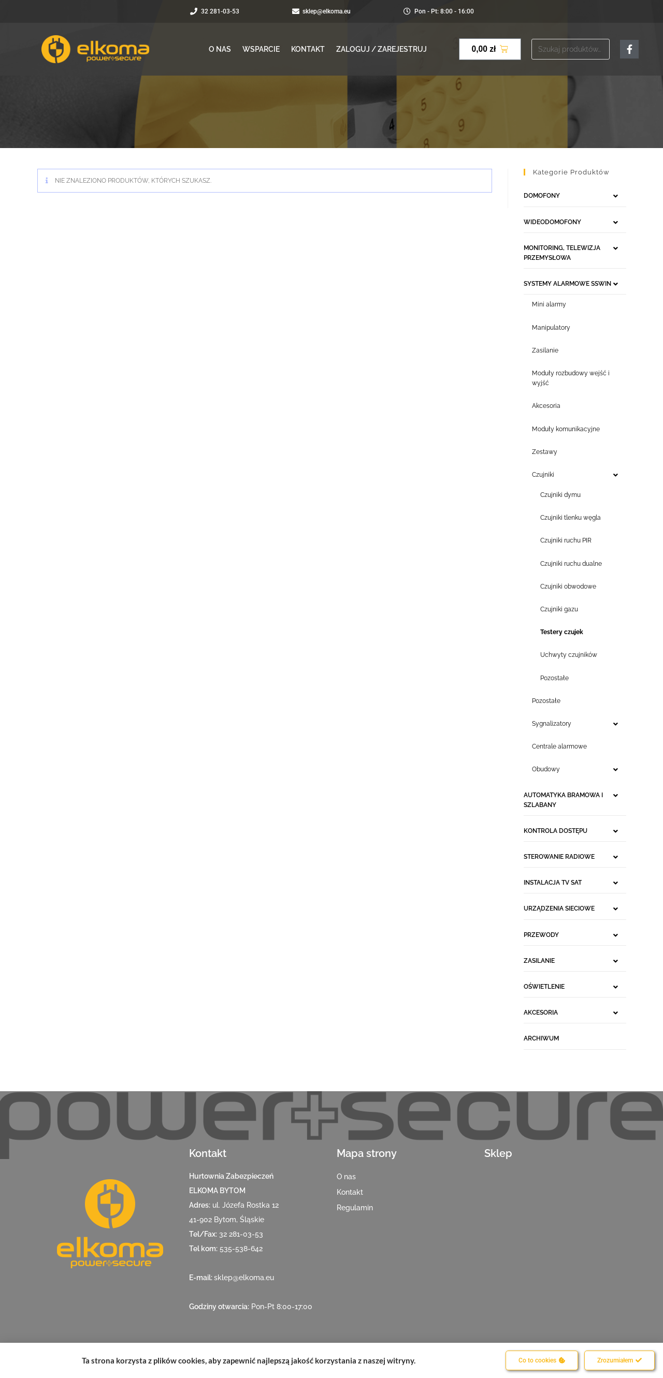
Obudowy (546, 769)
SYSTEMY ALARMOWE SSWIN (567, 283)
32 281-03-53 (241, 1234)
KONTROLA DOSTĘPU (555, 830)
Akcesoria (546, 405)
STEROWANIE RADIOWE (559, 856)
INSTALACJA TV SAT (553, 882)
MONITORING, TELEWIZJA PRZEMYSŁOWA (562, 252)
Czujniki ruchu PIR (566, 540)
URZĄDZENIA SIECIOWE (559, 908)
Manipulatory (551, 327)
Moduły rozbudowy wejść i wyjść (571, 378)
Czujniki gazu (559, 609)
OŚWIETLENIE (544, 986)
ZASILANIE (539, 960)
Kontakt (308, 49)
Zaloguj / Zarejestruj (381, 49)
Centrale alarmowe (559, 746)
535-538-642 (241, 1248)
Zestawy (544, 452)
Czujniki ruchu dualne (571, 563)
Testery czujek (561, 632)
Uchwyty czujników (568, 654)
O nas (220, 49)
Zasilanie (545, 350)
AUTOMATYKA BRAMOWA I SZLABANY (563, 800)
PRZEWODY (541, 935)
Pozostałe (554, 678)
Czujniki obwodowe (568, 586)
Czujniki (543, 474)
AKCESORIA (541, 1012)
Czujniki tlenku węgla (570, 517)
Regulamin (355, 1208)
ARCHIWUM (541, 1038)
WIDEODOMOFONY (552, 222)
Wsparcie (261, 49)
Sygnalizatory (551, 723)
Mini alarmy (549, 304)
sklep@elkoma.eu (244, 1277)
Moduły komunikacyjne (566, 429)
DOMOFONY (542, 195)
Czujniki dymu (560, 495)
